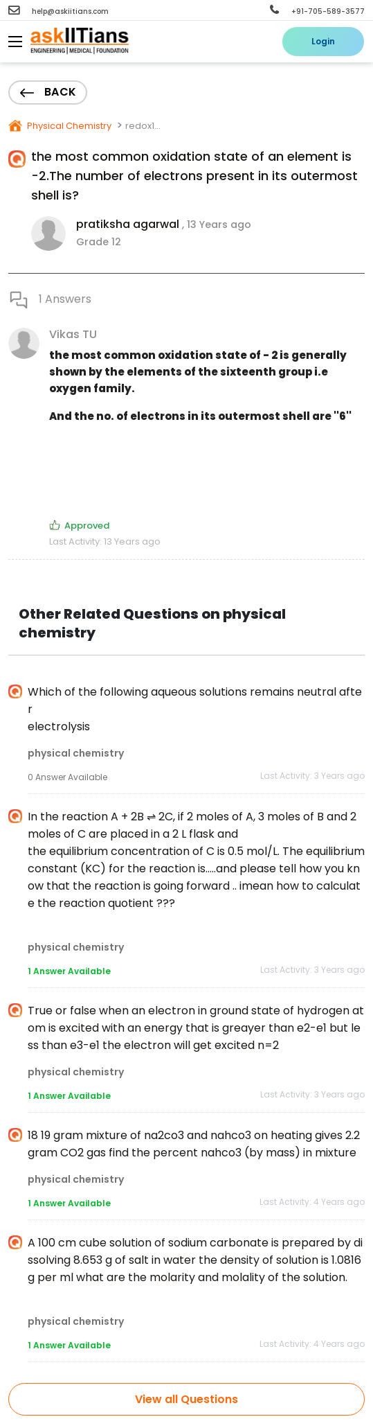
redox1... (143, 125)
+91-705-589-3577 (317, 11)
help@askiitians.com (58, 11)
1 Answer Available (69, 971)
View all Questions (186, 1399)
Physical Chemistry (68, 125)
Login (323, 41)
